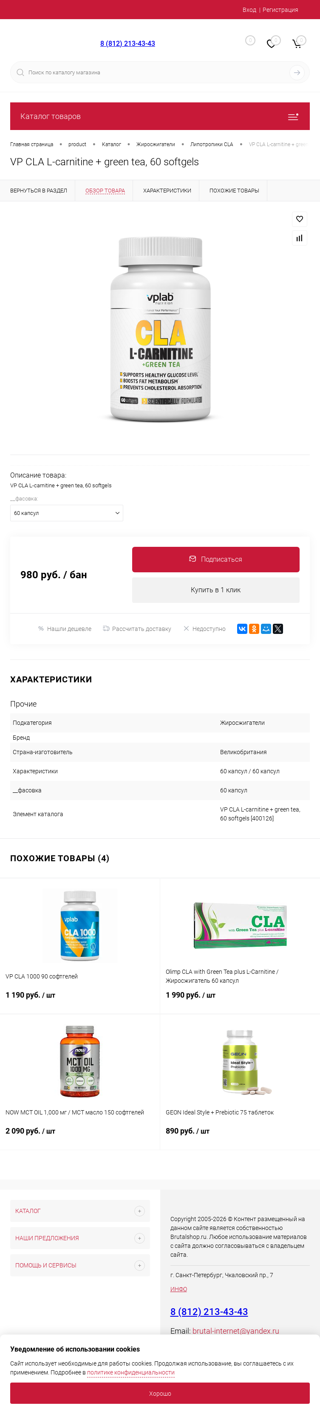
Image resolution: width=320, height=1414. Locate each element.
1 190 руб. (80, 1000)
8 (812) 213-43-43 (127, 44)
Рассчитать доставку (137, 628)
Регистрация (280, 9)
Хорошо (160, 1393)
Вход (249, 9)
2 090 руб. (80, 1136)
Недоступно (204, 628)
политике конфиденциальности (131, 1372)
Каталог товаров (160, 116)
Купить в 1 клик (216, 590)
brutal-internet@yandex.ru (236, 1330)
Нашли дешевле (64, 628)
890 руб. (240, 1136)
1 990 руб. (240, 1000)
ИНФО (178, 1289)
